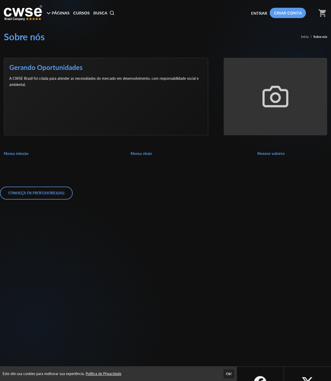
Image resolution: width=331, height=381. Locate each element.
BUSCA (104, 12)
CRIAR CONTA (288, 12)
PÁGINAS (58, 12)
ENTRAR (259, 13)
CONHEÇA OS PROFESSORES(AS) (36, 193)
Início (305, 37)
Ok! (229, 374)
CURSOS (81, 12)
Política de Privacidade (103, 373)
